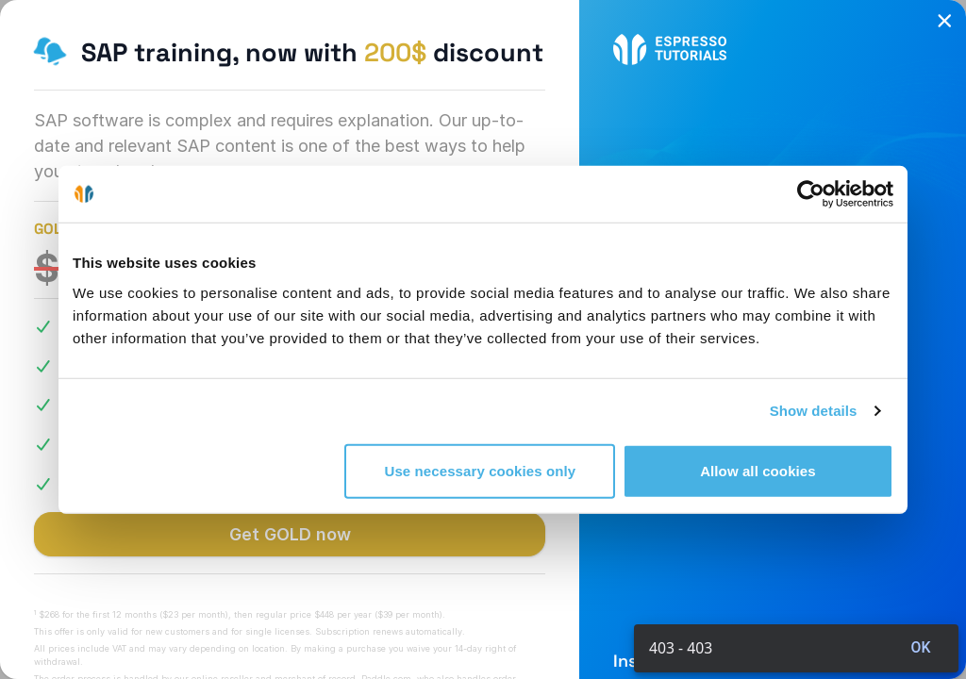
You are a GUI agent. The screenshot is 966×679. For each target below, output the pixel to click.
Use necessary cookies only (480, 470)
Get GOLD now (290, 534)
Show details (814, 411)
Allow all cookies (758, 470)
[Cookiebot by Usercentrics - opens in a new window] (810, 194)
